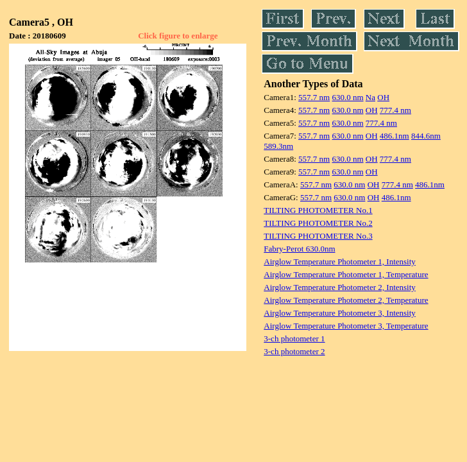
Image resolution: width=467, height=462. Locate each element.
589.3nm (278, 146)
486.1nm (394, 136)
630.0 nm (347, 97)
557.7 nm (314, 97)
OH (383, 97)
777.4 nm (395, 110)
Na (370, 97)
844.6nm (426, 136)
